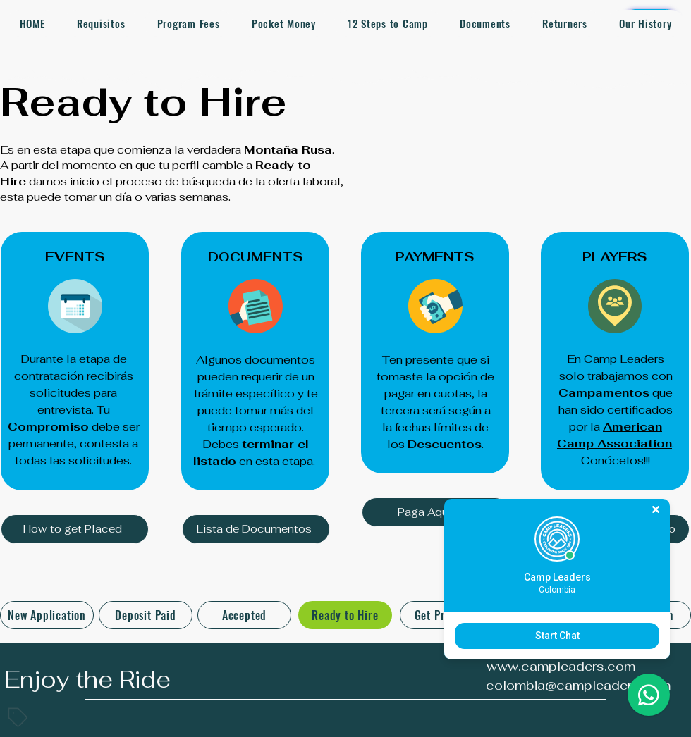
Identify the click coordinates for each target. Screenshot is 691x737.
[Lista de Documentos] (256, 529)
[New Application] (47, 615)
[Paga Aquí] (436, 512)
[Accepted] (244, 615)
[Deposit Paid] (145, 615)
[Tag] (18, 717)
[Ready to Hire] (345, 615)
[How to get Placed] (75, 529)
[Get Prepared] (447, 615)
